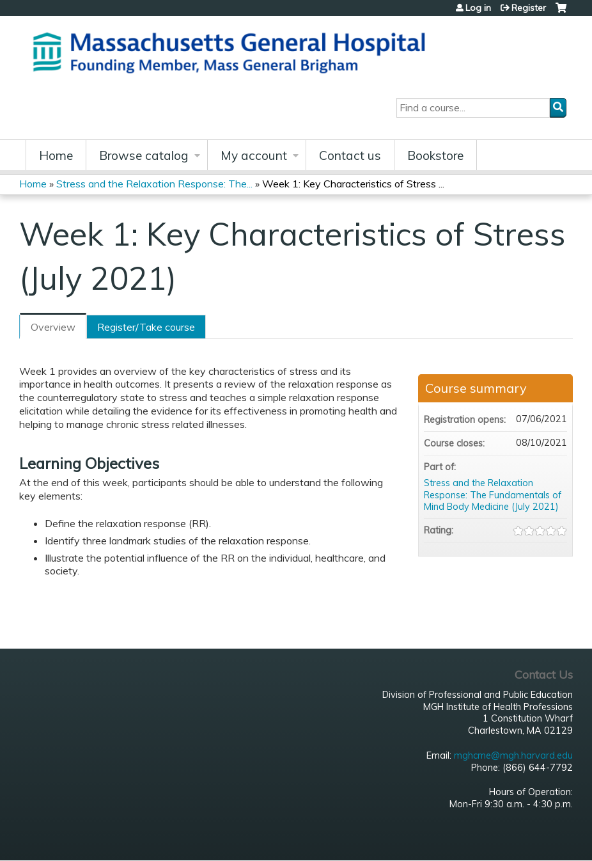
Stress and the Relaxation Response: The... (154, 183)
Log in (478, 7)
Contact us (350, 155)
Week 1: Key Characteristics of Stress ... (353, 183)
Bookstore (435, 155)
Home (56, 155)
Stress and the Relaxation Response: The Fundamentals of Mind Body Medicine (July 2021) (492, 494)
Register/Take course (146, 326)
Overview (53, 326)
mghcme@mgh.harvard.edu (513, 755)
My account (254, 155)
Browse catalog (144, 155)
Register (528, 7)
